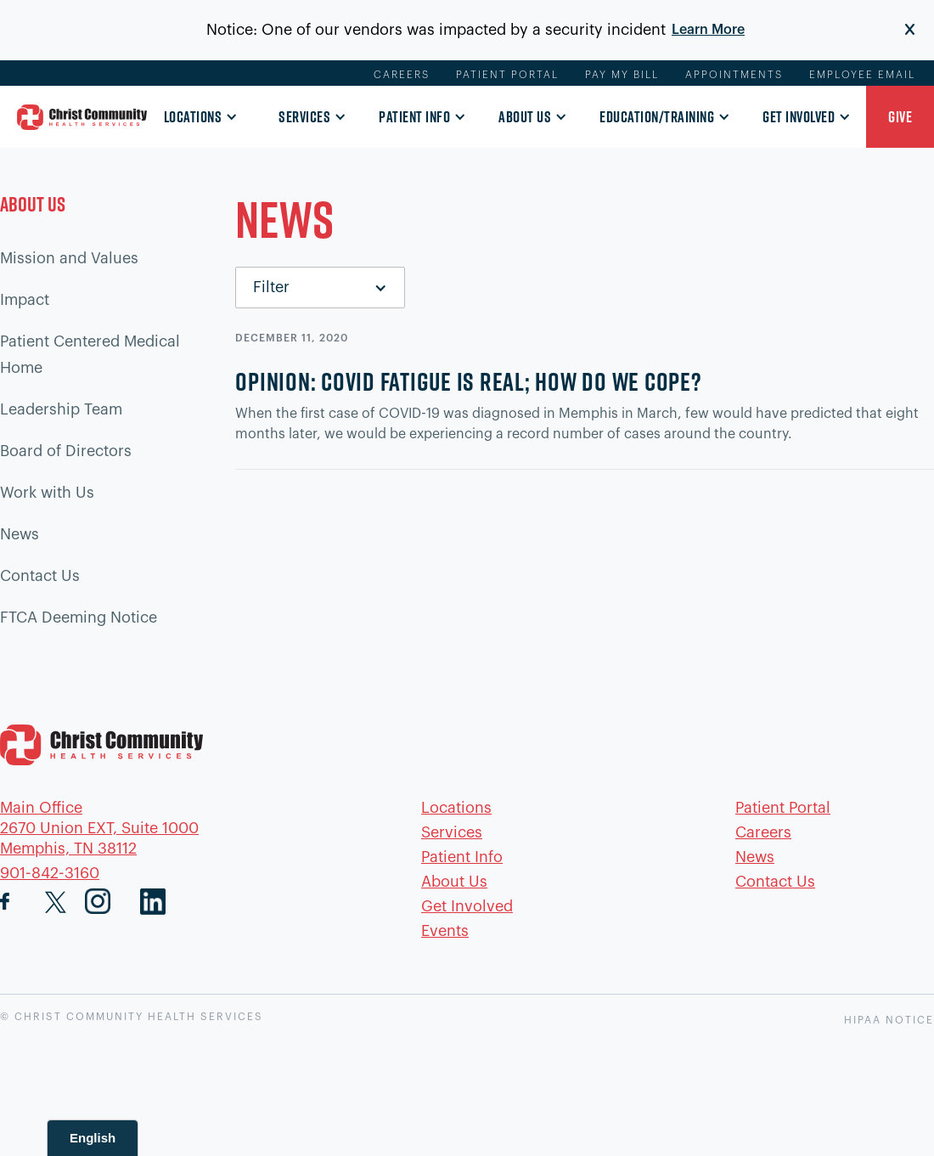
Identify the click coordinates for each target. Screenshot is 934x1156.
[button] (196, 118)
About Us (524, 116)
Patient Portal (507, 75)
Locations (193, 116)
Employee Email (862, 75)
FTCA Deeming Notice (78, 617)
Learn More (708, 30)
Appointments (734, 75)
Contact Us (40, 576)
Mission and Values (69, 258)
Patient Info (414, 116)
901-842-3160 (49, 873)
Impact (24, 299)
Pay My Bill (622, 75)
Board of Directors (66, 451)
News (19, 534)
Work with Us (47, 492)
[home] (82, 117)
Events (445, 931)
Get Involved (798, 116)
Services (304, 116)
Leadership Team (61, 409)
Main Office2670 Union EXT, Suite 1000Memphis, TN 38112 (99, 828)
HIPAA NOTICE (889, 1020)
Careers (402, 75)
